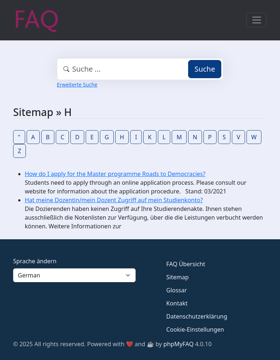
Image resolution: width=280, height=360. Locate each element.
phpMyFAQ (178, 344)
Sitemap (177, 277)
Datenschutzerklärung (196, 316)
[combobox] (140, 69)
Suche (204, 69)
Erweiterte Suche (77, 84)
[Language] (74, 275)
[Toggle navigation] (256, 20)
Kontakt (177, 303)
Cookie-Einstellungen (195, 329)
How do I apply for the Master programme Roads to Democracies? (115, 174)
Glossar (176, 290)
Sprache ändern (35, 261)
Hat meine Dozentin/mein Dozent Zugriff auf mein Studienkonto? (114, 200)
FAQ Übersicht (185, 264)
